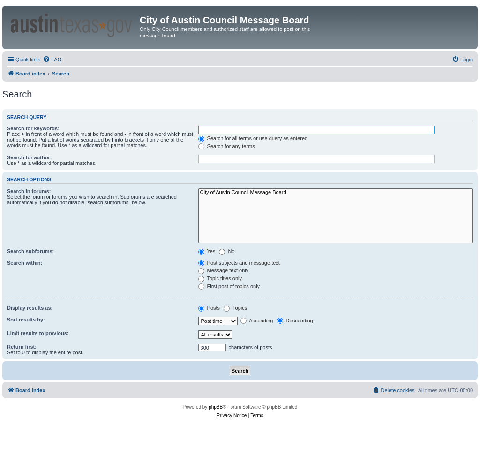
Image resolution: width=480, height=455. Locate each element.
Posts (209, 308)
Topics (235, 308)
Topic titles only (220, 278)
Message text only (223, 270)
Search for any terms (226, 146)
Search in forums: (29, 191)
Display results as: (29, 308)
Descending (295, 320)
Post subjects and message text (239, 263)
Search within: (24, 263)
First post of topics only (229, 286)
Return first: (22, 347)
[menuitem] (52, 59)
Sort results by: (26, 319)
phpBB (216, 407)
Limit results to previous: (37, 333)
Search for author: (29, 157)
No (226, 251)
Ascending (256, 320)
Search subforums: (30, 251)
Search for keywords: (33, 128)
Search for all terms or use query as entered (253, 138)
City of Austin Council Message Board (335, 192)
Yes (207, 251)
